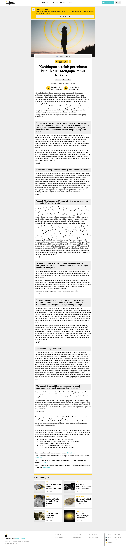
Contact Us (59, 537)
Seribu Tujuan (20, 539)
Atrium (110, 543)
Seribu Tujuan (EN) (114, 537)
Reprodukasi (112, 540)
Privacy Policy (76, 537)
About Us (58, 534)
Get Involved (92, 534)
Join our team (93, 537)
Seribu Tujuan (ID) (114, 534)
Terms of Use (76, 534)
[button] (50, 2)
